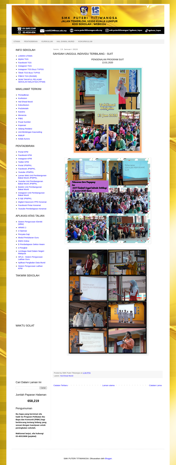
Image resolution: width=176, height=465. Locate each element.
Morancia (22, 115)
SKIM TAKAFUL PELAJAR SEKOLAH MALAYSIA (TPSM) (31, 80)
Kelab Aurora (24, 139)
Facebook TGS (25, 62)
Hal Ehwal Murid (66, 376)
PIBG (20, 118)
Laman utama (108, 385)
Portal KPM (23, 152)
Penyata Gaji (24, 234)
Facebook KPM (25, 155)
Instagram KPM (25, 158)
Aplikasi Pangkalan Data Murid (31, 262)
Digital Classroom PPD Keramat (32, 202)
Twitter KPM (23, 162)
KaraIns (21, 112)
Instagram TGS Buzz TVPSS (31, 69)
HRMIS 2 (22, 227)
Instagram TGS (25, 66)
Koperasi (22, 125)
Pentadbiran (23, 95)
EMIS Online (23, 241)
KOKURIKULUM (85, 41)
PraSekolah (23, 108)
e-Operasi (22, 231)
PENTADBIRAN (31, 41)
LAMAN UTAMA (25, 56)
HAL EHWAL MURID (65, 41)
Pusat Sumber (24, 122)
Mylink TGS (23, 59)
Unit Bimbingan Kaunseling (30, 132)
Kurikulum (22, 98)
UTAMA (17, 41)
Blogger (108, 458)
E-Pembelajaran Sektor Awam (31, 244)
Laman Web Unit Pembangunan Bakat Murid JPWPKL (32, 176)
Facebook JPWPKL (26, 169)
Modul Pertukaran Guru (28, 237)
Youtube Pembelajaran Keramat (32, 209)
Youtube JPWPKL (26, 172)
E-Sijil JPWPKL (25, 198)
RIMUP (21, 135)
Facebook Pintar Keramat (29, 205)
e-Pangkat (22, 248)
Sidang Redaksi (25, 129)
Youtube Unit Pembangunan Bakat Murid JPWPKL (30, 182)
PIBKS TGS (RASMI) (27, 76)
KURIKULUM (47, 41)
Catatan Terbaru (60, 385)
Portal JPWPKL (25, 165)
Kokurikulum (23, 105)
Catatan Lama (155, 385)
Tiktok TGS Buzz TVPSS (29, 73)
